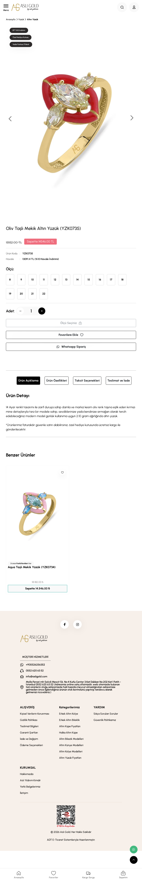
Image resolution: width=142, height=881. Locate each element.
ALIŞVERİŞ (27, 708)
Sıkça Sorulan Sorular (106, 714)
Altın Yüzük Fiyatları (70, 758)
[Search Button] (122, 7)
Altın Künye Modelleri (71, 746)
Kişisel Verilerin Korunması (34, 714)
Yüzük (21, 19)
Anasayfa (10, 19)
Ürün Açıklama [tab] (28, 380)
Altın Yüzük (32, 19)
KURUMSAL (28, 768)
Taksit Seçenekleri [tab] (87, 380)
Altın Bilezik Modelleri (71, 739)
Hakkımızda (26, 774)
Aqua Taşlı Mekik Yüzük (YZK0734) (31, 567)
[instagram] (77, 624)
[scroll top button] (134, 860)
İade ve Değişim (29, 739)
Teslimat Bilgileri (29, 727)
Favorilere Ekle (71, 335)
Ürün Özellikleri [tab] (56, 380)
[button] (131, 118)
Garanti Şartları (29, 733)
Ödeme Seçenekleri (31, 746)
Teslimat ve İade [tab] (118, 380)
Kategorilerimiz (69, 708)
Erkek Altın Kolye (68, 714)
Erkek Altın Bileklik (69, 720)
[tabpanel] (71, 412)
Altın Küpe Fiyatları (69, 727)
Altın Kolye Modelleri (70, 752)
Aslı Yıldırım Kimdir (30, 781)
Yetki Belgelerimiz (30, 787)
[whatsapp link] (134, 849)
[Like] (62, 472)
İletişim (24, 793)
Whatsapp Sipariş (71, 346)
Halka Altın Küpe (68, 733)
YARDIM (99, 708)
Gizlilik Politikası (28, 720)
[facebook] (64, 624)
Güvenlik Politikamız (105, 720)
